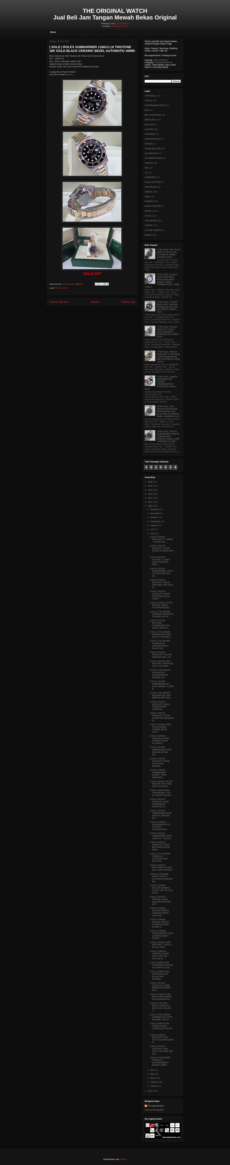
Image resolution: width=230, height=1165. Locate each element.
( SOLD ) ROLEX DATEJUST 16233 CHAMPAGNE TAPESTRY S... (159, 803)
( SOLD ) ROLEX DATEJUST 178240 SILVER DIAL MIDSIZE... (160, 762)
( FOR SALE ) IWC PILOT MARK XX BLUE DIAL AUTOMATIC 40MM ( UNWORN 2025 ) (169, 253)
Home (53, 32)
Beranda (95, 302)
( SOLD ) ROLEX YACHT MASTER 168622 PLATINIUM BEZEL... (161, 605)
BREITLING (150, 120)
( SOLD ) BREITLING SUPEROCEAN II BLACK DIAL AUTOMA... (159, 975)
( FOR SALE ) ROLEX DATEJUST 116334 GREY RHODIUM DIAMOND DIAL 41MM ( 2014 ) (168, 332)
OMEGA (148, 192)
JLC (146, 172)
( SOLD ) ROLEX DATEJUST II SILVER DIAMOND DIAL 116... (161, 654)
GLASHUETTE (151, 153)
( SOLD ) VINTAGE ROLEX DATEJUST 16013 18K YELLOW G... (160, 1007)
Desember (155, 509)
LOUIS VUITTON (152, 182)
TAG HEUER (151, 220)
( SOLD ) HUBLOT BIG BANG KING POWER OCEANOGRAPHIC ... (161, 996)
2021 (150, 502)
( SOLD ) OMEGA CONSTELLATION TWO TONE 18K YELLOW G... (159, 955)
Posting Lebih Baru (59, 302)
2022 (150, 498)
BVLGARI (149, 124)
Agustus (154, 525)
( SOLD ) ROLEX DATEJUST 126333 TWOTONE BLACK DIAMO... (160, 595)
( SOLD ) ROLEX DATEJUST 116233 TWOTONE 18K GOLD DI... (161, 583)
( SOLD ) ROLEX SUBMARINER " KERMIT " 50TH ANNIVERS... (158, 774)
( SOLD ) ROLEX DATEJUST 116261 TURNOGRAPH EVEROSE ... (160, 705)
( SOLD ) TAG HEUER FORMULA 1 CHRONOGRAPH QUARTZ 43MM (160, 1061)
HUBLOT (149, 163)
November (155, 513)
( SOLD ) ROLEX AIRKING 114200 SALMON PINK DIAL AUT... (160, 900)
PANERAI (149, 201)
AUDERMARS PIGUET (155, 105)
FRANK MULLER (152, 148)
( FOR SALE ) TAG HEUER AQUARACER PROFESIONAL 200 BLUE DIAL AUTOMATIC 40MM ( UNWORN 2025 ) (168, 411)
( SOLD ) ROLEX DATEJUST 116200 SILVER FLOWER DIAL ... (162, 549)
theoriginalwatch (156, 1106)
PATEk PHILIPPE (152, 206)
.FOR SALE (150, 95)
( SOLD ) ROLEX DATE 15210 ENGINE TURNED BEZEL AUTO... (160, 728)
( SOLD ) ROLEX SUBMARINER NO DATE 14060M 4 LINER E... (162, 685)
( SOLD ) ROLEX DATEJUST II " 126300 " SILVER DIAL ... (161, 539)
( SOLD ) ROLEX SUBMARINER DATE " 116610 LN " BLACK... (161, 835)
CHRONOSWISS (152, 139)
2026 (150, 482)
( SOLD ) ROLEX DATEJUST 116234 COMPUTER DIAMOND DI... (162, 717)
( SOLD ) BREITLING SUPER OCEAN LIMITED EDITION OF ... (161, 1027)
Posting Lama (128, 302)
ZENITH (148, 235)
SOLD (65, 288)
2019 (150, 1091)
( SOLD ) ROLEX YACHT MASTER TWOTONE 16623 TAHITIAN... (161, 784)
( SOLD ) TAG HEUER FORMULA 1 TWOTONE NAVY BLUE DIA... (160, 857)
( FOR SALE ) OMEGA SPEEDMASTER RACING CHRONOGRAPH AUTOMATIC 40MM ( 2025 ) (161, 382)
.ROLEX (148, 100)
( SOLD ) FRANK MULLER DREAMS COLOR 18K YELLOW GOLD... (161, 889)
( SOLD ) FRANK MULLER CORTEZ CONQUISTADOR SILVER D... (159, 923)
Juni (152, 533)
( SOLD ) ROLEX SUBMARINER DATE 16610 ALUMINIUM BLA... (161, 814)
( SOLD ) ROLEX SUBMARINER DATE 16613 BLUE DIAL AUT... (161, 751)
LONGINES (150, 177)
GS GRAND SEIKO (153, 158)
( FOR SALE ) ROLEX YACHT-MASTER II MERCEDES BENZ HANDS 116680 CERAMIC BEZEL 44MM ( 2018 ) (162, 280)
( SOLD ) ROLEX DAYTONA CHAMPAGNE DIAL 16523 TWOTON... (160, 624)
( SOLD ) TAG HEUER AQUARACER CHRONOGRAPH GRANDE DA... (160, 673)
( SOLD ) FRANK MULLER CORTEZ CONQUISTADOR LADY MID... (159, 912)
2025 (150, 486)
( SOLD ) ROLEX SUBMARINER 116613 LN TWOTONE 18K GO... (161, 572)
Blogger (123, 1159)
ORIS (147, 196)
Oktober (154, 517)
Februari (154, 1082)
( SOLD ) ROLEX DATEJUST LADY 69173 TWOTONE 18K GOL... (161, 1050)
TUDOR (148, 225)
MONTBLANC (151, 187)
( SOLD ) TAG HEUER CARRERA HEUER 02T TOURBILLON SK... (162, 614)
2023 (150, 494)
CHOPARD (150, 134)
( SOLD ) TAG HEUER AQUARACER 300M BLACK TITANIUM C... (161, 634)
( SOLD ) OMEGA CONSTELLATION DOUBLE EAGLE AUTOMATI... (159, 739)
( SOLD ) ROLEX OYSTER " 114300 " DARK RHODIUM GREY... (160, 561)
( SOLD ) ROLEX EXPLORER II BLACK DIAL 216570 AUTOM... (161, 867)
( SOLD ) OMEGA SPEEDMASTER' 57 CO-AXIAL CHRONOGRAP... (160, 826)
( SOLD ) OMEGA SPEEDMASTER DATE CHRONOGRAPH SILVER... (161, 934)
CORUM (148, 144)
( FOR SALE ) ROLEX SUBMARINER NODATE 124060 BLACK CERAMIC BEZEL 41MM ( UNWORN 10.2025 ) (168, 436)
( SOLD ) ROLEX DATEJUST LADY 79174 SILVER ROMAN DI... (162, 1038)
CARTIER (149, 129)
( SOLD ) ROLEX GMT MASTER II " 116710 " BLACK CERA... (161, 944)
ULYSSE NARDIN (153, 230)
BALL (147, 110)
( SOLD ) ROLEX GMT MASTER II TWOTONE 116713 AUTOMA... (161, 663)
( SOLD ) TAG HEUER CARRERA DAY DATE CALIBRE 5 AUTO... (161, 1017)
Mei (152, 1070)
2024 (150, 490)
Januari (153, 1086)
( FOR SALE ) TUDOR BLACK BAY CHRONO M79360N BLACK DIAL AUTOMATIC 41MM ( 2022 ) (167, 307)
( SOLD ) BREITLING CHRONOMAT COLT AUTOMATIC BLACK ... (162, 792)
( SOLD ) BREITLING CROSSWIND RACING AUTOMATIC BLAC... (161, 965)
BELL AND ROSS (153, 115)
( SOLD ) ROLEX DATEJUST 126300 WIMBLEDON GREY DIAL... (160, 986)
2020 (150, 506)
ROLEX (58, 288)
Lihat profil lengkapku (154, 1110)
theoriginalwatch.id (120, 26)
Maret (152, 1078)
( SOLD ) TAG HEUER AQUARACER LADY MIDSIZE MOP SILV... (161, 695)
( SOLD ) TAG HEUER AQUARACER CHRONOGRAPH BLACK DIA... (160, 644)
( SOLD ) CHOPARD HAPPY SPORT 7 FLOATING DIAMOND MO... (161, 878)
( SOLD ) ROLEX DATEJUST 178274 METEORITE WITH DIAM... (160, 846)
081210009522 (122, 23)
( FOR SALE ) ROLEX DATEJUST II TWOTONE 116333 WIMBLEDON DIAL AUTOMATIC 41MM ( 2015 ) (168, 357)
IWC (147, 168)
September (155, 521)
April (152, 1074)
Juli (151, 529)
